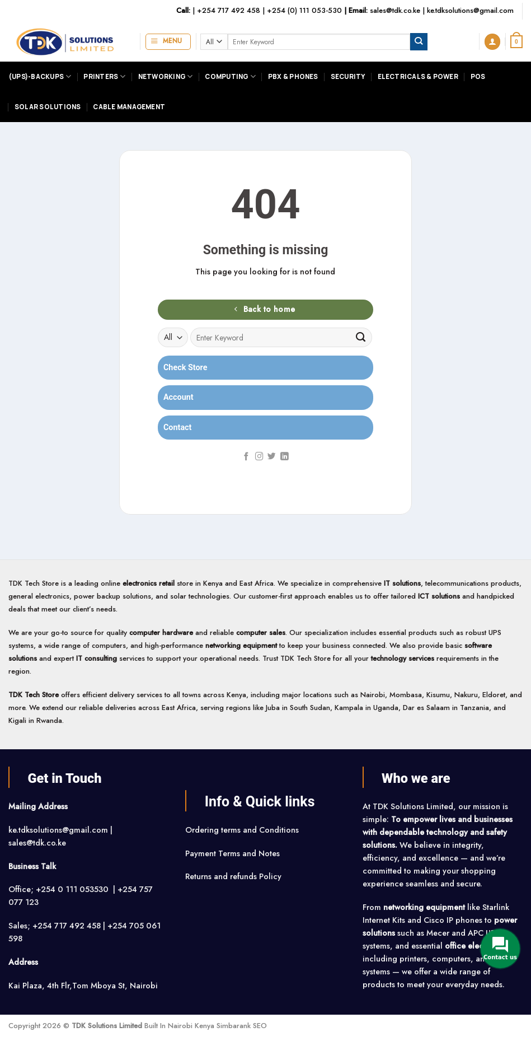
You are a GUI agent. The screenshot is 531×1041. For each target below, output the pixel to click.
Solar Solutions (48, 106)
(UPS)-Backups (39, 76)
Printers (104, 76)
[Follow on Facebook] (246, 456)
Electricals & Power (418, 76)
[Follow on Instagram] (259, 456)
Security (348, 76)
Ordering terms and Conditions (243, 829)
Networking (165, 76)
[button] (168, 42)
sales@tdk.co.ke (395, 10)
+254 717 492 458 (228, 10)
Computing (230, 76)
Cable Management (129, 106)
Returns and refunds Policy (233, 876)
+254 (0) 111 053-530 (304, 10)
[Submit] (418, 41)
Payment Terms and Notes (233, 853)
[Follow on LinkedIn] (284, 456)
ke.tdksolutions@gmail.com (470, 10)
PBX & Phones (293, 76)
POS (478, 76)
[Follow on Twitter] (271, 456)
